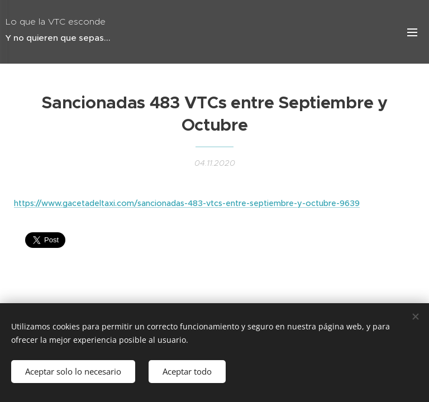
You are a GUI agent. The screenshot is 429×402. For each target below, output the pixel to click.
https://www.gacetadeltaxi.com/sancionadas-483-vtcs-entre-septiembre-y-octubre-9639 (187, 203)
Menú (412, 32)
